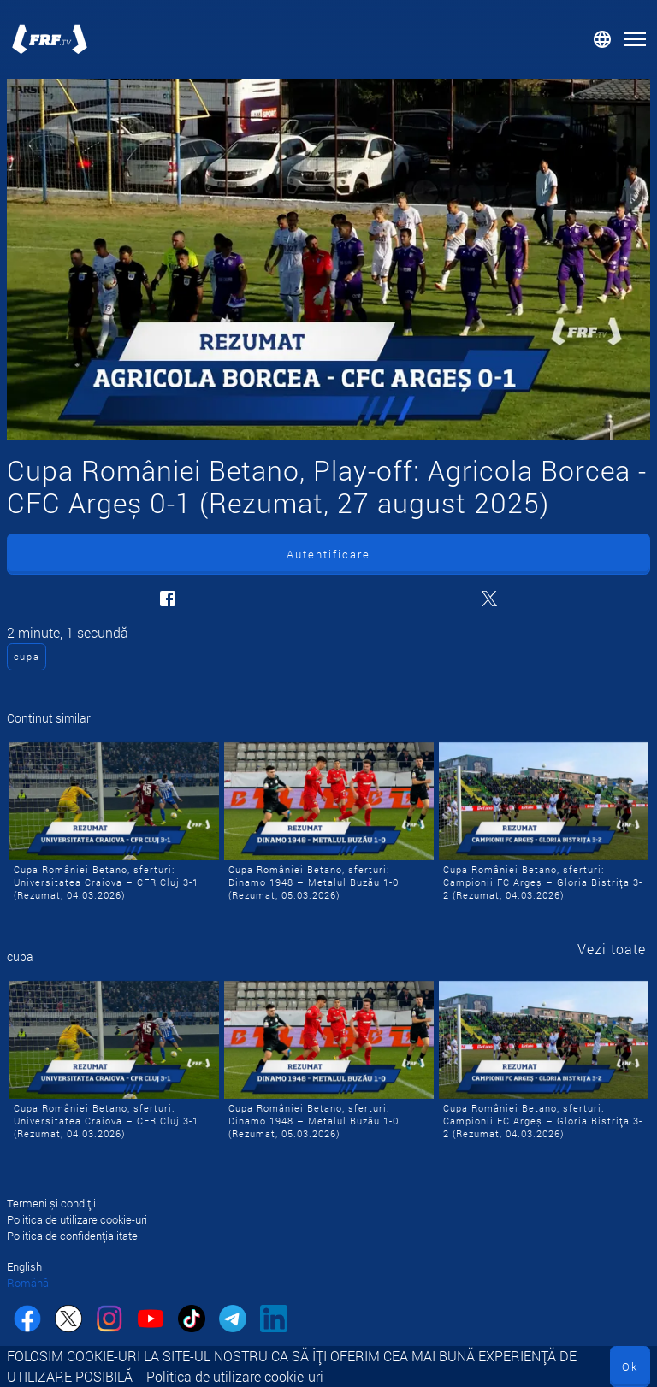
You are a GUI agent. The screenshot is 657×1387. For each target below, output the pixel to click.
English (24, 1266)
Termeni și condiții (51, 1203)
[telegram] (232, 1321)
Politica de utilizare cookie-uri (234, 1376)
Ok (630, 1366)
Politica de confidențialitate (72, 1235)
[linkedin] (273, 1321)
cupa (27, 656)
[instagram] (109, 1321)
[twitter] (68, 1321)
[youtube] (150, 1321)
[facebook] (27, 1321)
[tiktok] (191, 1321)
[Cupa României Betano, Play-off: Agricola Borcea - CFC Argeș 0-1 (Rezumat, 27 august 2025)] (328, 259)
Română (28, 1283)
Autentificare (328, 554)
